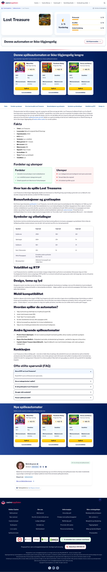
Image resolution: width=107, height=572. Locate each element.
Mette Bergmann (31, 464)
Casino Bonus (46, 3)
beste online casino (39, 119)
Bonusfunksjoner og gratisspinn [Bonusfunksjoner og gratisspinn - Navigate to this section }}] (56, 106)
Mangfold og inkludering (93, 521)
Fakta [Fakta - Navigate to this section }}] (5, 106)
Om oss (40, 509)
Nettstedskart (40, 529)
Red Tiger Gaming (31, 65)
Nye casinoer (14, 517)
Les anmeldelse (26, 92)
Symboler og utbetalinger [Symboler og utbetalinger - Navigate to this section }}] (75, 106)
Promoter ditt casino (66, 525)
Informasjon (66, 509)
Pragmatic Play (57, 65)
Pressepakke (93, 533)
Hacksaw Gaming (85, 65)
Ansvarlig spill (67, 513)
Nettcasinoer (14, 513)
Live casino (13, 529)
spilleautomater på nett (36, 117)
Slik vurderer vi (93, 517)
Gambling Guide (69, 3)
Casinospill (57, 3)
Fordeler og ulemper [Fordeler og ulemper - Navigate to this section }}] (16, 106)
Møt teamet (40, 513)
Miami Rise (29, 63)
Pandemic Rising (58, 63)
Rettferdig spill (66, 521)
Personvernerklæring (66, 529)
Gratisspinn (13, 525)
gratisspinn (33, 204)
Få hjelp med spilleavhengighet (66, 517)
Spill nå (26, 88)
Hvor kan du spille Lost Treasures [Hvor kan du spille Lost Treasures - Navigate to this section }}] (34, 106)
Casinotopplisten (7, 8)
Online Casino (14, 509)
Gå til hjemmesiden (93, 41)
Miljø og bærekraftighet (93, 529)
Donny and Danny (86, 63)
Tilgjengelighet (93, 525)
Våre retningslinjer (93, 509)
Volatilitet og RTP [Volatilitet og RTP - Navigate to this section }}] (90, 106)
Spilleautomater (17, 8)
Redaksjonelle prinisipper (93, 513)
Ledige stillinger (40, 521)
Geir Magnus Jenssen (34, 488)
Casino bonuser (13, 521)
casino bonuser (68, 210)
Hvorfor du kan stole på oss (40, 517)
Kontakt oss (40, 525)
